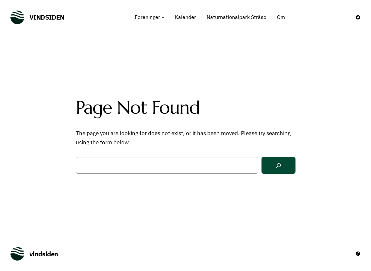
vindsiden (46, 17)
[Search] (278, 165)
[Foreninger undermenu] (163, 17)
